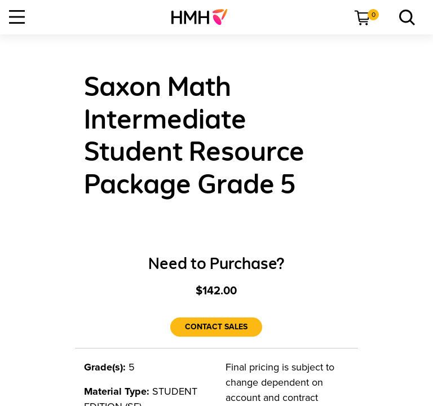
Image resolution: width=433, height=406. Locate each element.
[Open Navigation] (17, 17)
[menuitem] (203, 17)
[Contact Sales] (216, 327)
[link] (203, 17)
